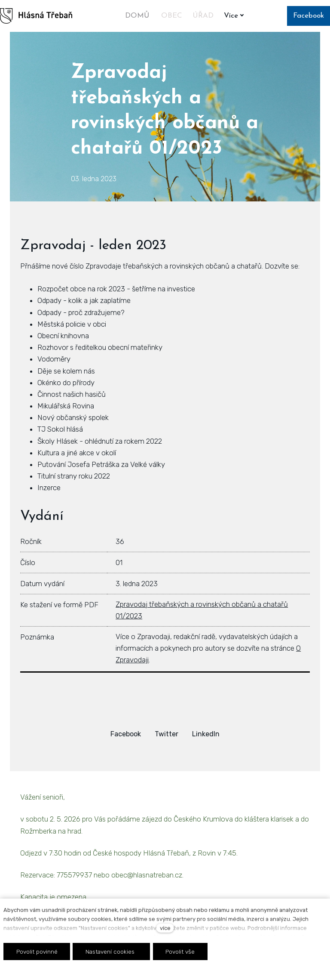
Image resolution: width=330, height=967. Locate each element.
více (165, 928)
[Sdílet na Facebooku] (125, 734)
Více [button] (236, 15)
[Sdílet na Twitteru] (166, 734)
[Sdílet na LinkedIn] (206, 734)
